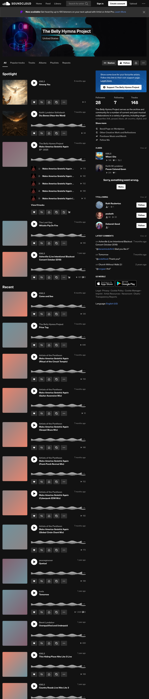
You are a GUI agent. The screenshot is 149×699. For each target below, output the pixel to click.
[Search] (78, 3)
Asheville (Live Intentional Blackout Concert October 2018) (114, 243)
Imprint (99, 293)
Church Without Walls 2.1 (110, 264)
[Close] (144, 12)
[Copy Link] (56, 102)
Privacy (105, 290)
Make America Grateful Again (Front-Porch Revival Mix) (69, 183)
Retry (121, 187)
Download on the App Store (105, 283)
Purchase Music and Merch (111, 136)
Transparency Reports (106, 296)
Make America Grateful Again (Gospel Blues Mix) (66, 191)
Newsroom (127, 293)
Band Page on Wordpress (110, 128)
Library (57, 3)
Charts (137, 293)
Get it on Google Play (125, 283)
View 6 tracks (37, 205)
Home (39, 3)
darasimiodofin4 (106, 249)
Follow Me (103, 140)
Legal (98, 290)
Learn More (120, 12)
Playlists (54, 62)
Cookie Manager (133, 290)
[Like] (34, 102)
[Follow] (125, 62)
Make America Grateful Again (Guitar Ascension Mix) (68, 198)
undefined (103, 259)
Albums (42, 62)
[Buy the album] (69, 212)
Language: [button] (107, 303)
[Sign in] (100, 3)
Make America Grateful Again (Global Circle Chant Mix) (69, 168)
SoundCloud (16, 3)
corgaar (102, 269)
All (5, 62)
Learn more (106, 80)
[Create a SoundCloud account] (117, 3)
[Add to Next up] (64, 212)
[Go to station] (109, 62)
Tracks (31, 62)
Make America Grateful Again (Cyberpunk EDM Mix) (68, 176)
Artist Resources (112, 293)
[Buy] (69, 277)
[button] (144, 3)
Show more (101, 123)
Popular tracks (17, 62)
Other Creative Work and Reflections (116, 132)
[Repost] (41, 102)
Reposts (66, 62)
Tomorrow (103, 254)
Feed (48, 3)
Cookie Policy (117, 290)
